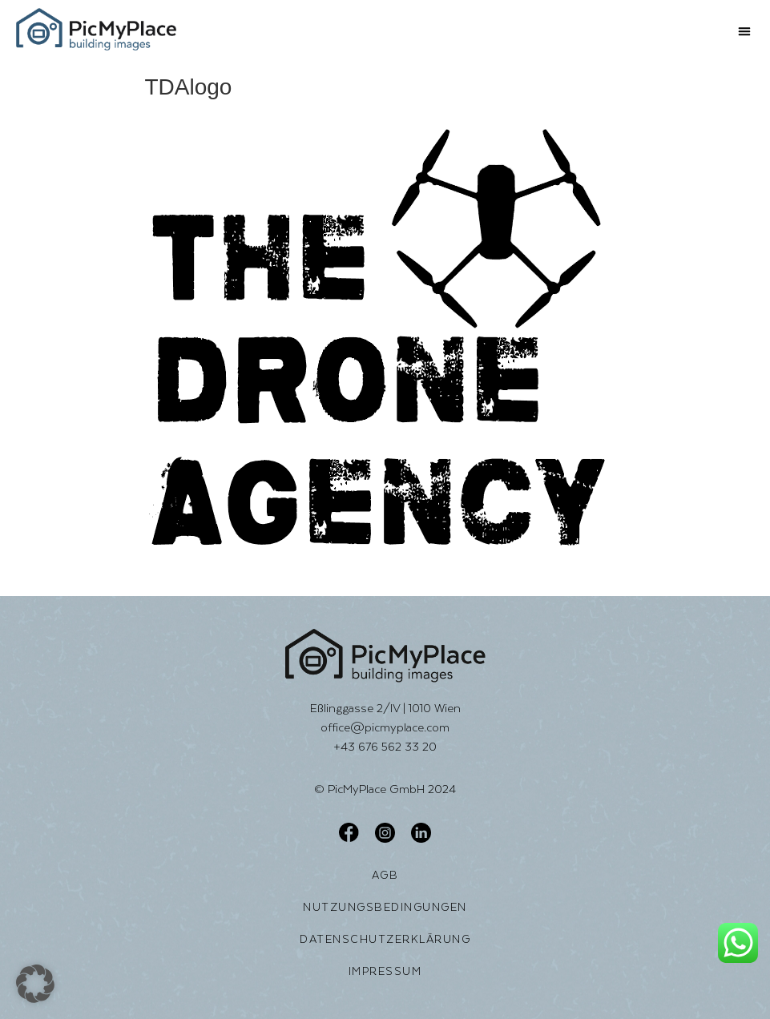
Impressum (385, 971)
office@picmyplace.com (385, 727)
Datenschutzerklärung (385, 938)
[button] (744, 31)
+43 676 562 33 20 (385, 746)
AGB (385, 874)
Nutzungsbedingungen (385, 906)
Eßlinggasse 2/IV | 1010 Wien (385, 708)
